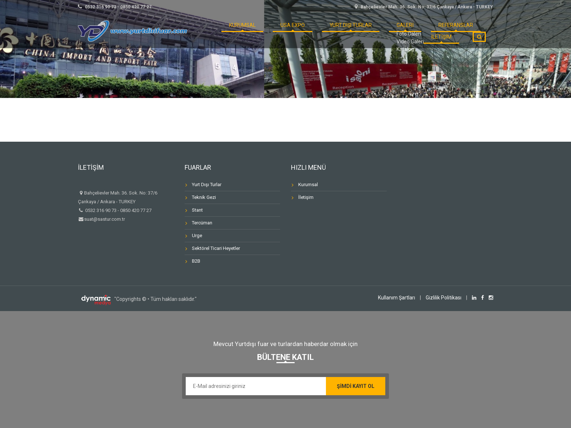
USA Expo (269, 31)
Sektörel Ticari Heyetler (216, 248)
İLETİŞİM (446, 31)
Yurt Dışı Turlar (318, 31)
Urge (197, 235)
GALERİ (364, 31)
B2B (196, 261)
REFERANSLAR (403, 31)
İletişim (306, 197)
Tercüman (202, 222)
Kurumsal (308, 184)
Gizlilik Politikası (443, 298)
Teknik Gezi (204, 197)
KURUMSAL (230, 31)
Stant (197, 210)
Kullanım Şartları (396, 298)
